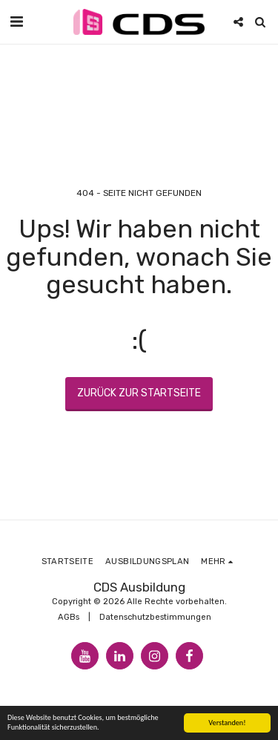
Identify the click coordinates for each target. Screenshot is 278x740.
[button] (16, 21)
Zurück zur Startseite (139, 393)
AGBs (68, 617)
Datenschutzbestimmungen (155, 617)
